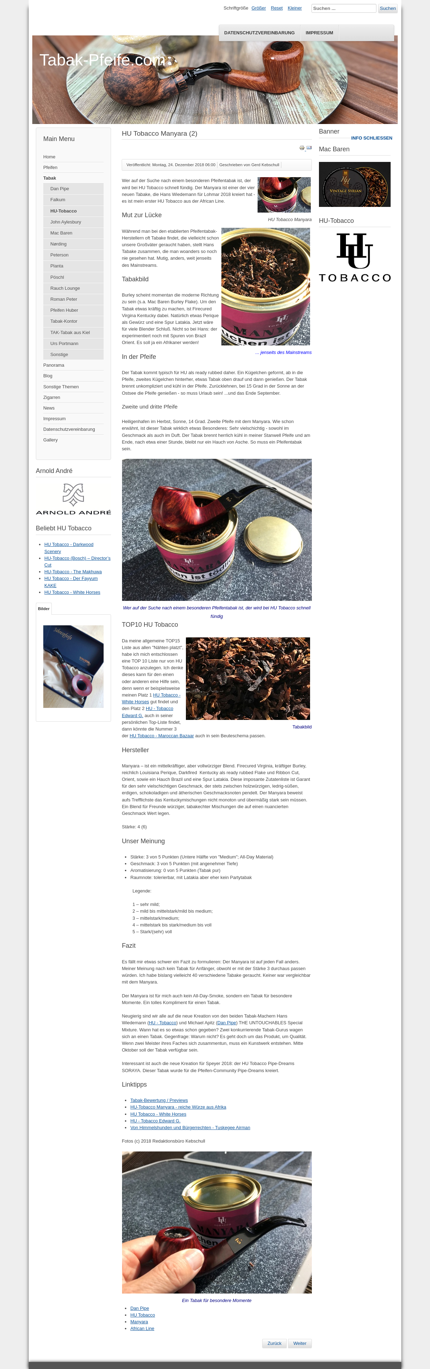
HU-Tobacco (63, 211)
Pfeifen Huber (64, 310)
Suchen (388, 8)
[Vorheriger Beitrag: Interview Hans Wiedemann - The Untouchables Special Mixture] (274, 1343)
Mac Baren (61, 233)
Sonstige (59, 354)
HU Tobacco (142, 1315)
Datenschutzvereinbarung (259, 32)
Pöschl (57, 277)
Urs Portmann (64, 343)
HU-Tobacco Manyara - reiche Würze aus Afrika (178, 1107)
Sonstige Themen (61, 386)
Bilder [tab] (44, 609)
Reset (277, 8)
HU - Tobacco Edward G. (155, 1120)
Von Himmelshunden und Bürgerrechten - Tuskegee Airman (190, 1127)
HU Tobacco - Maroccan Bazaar (161, 735)
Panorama (53, 365)
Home (49, 156)
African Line (142, 1328)
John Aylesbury (65, 222)
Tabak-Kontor (63, 321)
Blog (48, 375)
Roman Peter (63, 299)
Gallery (50, 440)
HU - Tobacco (162, 1022)
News (49, 408)
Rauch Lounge (65, 288)
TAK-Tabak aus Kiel (70, 332)
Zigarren (51, 397)
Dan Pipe (59, 188)
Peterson (59, 255)
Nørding (58, 244)
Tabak (49, 178)
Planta (56, 266)
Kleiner (295, 8)
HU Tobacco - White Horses (158, 1114)
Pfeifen (50, 167)
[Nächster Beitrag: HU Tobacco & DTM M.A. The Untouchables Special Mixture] (300, 1343)
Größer (259, 8)
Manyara (139, 1321)
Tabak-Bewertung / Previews (159, 1100)
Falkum (57, 199)
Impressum (319, 32)
